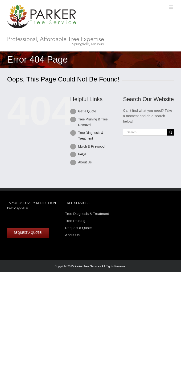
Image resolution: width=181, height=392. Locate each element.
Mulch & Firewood (91, 146)
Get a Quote (87, 111)
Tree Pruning (75, 221)
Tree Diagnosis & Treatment (87, 214)
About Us (85, 162)
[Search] (170, 132)
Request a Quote (78, 228)
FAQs (82, 154)
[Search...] (145, 132)
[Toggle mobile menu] (171, 7)
